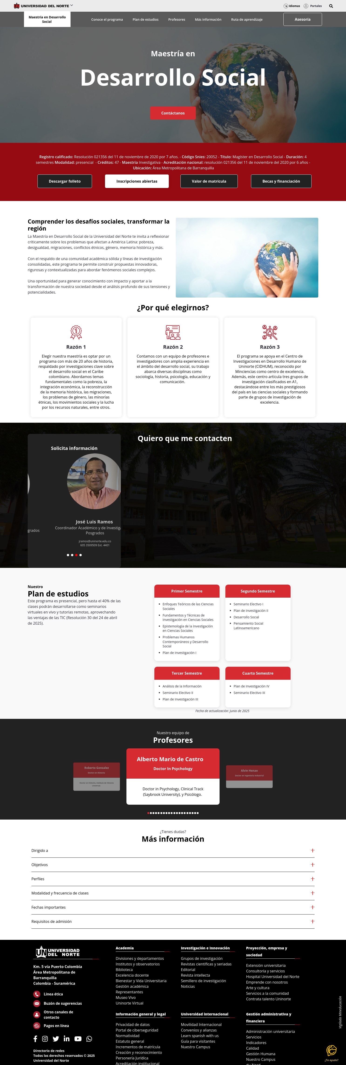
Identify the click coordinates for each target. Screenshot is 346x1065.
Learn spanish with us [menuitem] (200, 1035)
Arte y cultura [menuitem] (257, 987)
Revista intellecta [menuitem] (195, 975)
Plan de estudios (146, 19)
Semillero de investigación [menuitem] (203, 980)
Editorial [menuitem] (188, 969)
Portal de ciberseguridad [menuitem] (137, 1030)
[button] (331, 6)
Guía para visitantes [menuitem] (198, 1041)
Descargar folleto (65, 181)
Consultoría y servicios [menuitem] (265, 971)
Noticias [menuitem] (188, 986)
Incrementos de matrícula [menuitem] (138, 1046)
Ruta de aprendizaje (247, 19)
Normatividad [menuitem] (127, 1035)
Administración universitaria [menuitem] (270, 1031)
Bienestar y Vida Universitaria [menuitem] (141, 980)
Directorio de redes (48, 1050)
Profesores (176, 19)
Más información (208, 19)
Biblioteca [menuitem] (124, 969)
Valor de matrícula (209, 181)
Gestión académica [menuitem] (132, 986)
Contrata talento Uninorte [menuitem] (268, 998)
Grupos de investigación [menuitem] (202, 958)
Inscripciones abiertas (136, 181)
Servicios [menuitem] (253, 1037)
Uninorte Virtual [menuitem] (129, 1003)
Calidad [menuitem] (252, 1048)
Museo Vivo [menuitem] (126, 997)
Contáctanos (173, 113)
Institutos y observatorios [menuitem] (138, 964)
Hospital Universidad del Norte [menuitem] (272, 976)
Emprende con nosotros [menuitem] (267, 982)
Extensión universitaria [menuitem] (266, 965)
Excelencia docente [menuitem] (132, 975)
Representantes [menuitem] (129, 992)
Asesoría (303, 19)
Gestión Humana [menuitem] (260, 1053)
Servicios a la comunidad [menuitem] (267, 993)
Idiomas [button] (292, 6)
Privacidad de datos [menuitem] (133, 1024)
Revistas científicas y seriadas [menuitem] (206, 964)
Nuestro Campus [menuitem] (195, 1046)
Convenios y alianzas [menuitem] (199, 1030)
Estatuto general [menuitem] (130, 1041)
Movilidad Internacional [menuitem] (201, 1024)
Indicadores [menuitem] (256, 1042)
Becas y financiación (281, 181)
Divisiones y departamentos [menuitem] (140, 958)
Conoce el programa (107, 19)
